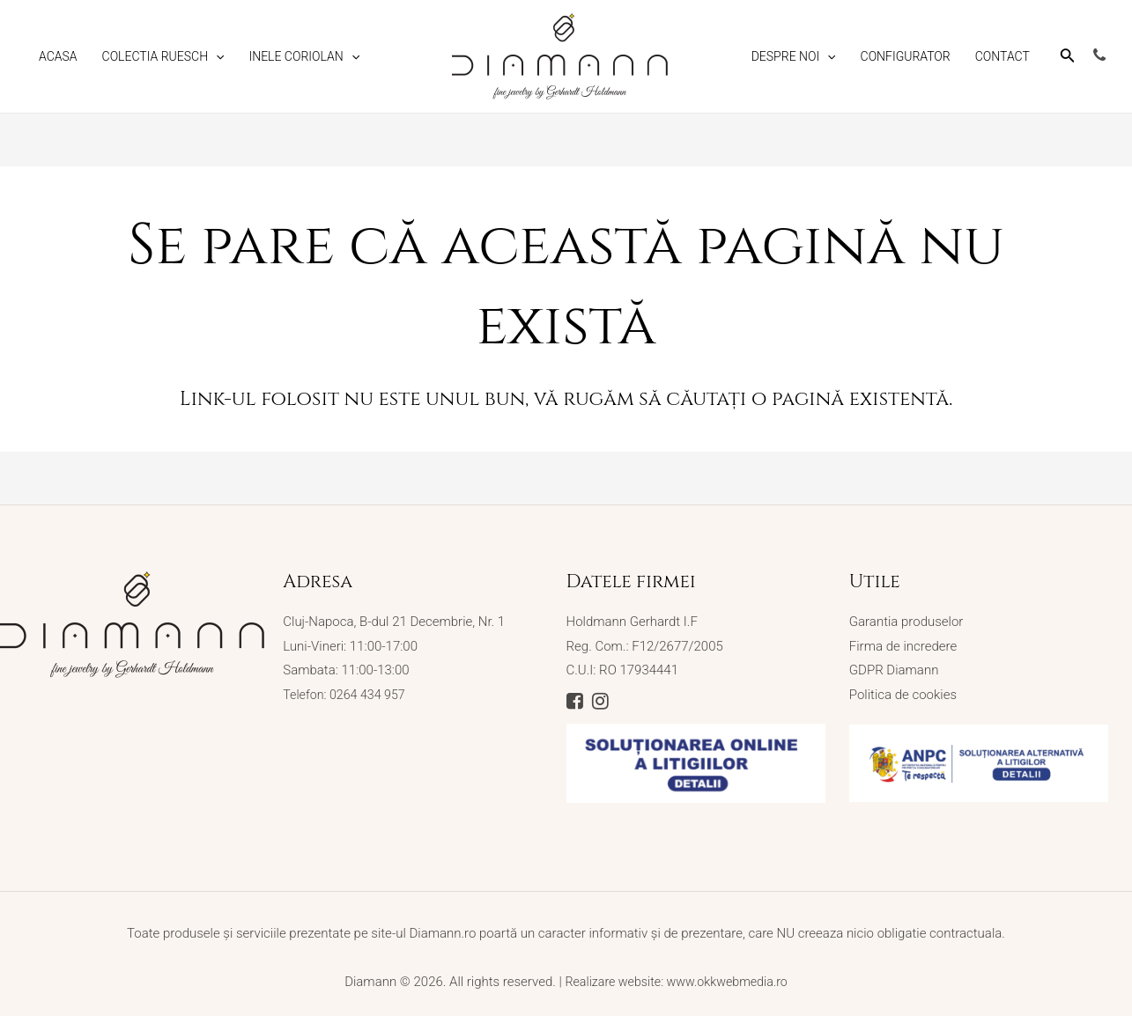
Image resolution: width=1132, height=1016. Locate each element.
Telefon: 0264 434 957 (347, 695)
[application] (216, 56)
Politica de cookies (903, 695)
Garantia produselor (906, 621)
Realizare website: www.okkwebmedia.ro (676, 974)
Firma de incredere (903, 646)
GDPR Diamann (894, 671)
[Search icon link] (1068, 58)
